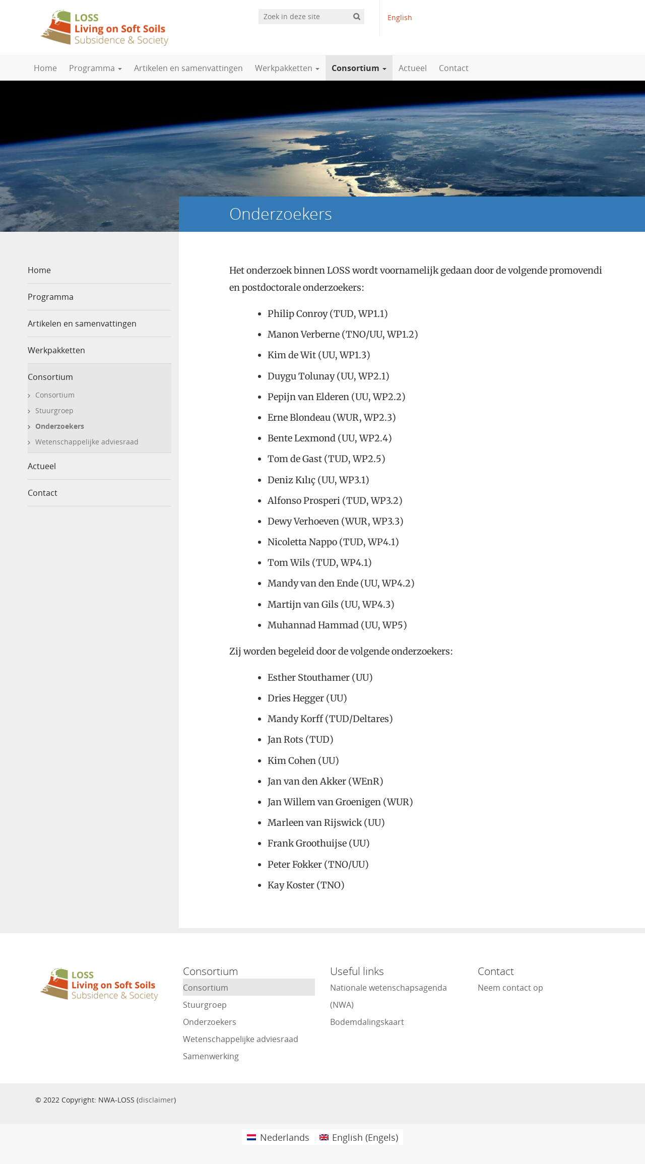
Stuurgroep (54, 410)
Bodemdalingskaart (367, 1021)
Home (45, 68)
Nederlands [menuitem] (284, 1137)
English (400, 17)
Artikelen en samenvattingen (188, 68)
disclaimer (156, 1100)
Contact (454, 68)
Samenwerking (211, 1056)
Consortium (359, 68)
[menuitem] (278, 1137)
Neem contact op (510, 987)
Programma (95, 68)
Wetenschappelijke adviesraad (87, 441)
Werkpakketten (287, 68)
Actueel (413, 68)
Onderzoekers (59, 426)
